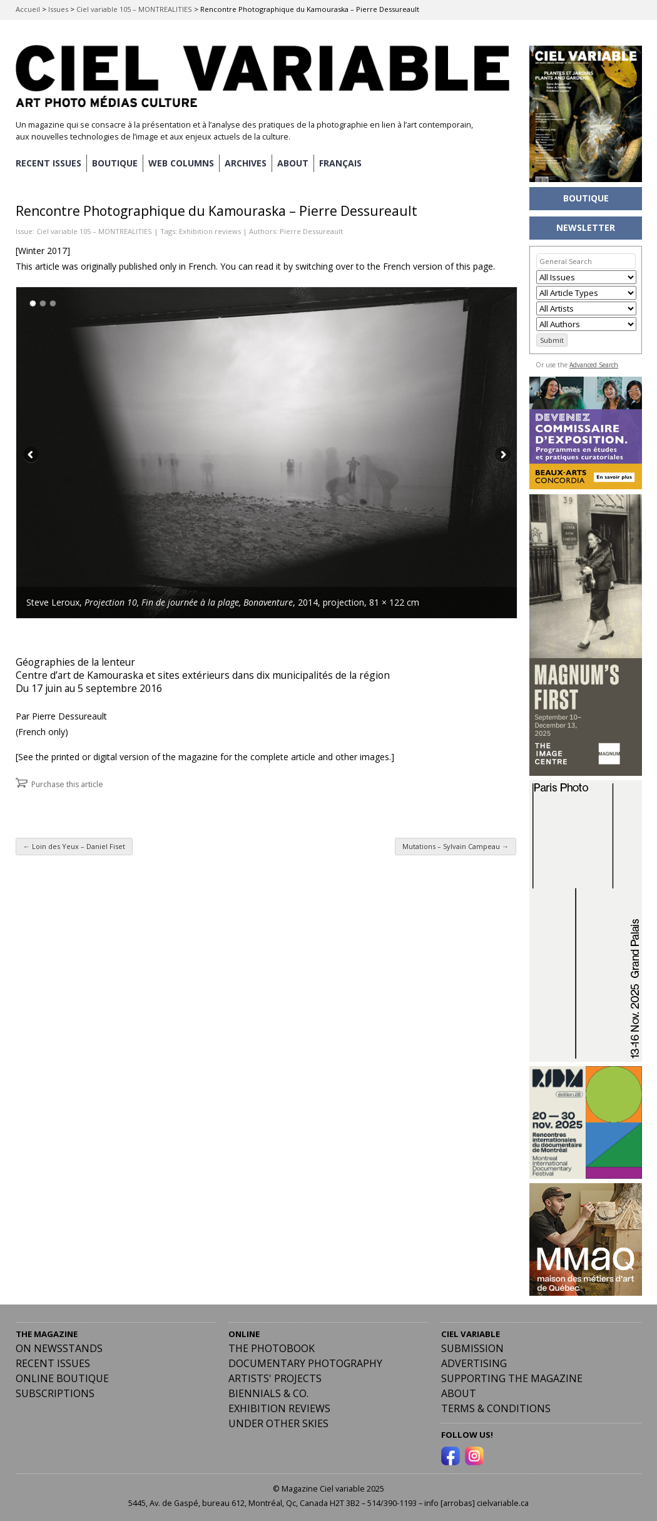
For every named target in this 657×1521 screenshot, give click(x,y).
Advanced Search (593, 364)
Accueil (28, 9)
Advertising (474, 1363)
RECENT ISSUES (48, 163)
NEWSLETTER (585, 227)
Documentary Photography (305, 1363)
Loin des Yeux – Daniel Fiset (74, 846)
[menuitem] (340, 163)
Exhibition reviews (210, 231)
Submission (472, 1348)
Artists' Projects (275, 1378)
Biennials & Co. (268, 1393)
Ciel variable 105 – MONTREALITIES (134, 9)
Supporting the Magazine (512, 1378)
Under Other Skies (278, 1423)
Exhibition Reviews (279, 1408)
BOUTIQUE (115, 163)
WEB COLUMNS (181, 163)
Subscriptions (55, 1393)
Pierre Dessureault (311, 231)
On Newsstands (59, 1348)
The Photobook (271, 1348)
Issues (58, 9)
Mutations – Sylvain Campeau (455, 846)
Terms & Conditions (496, 1408)
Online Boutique (62, 1378)
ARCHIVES (246, 163)
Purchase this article (67, 784)
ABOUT (292, 163)
